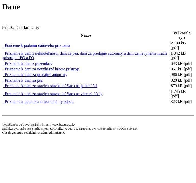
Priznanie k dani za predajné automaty (35, 74)
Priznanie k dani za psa (23, 80)
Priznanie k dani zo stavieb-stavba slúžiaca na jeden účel (50, 86)
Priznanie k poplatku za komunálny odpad (38, 101)
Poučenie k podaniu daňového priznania (36, 45)
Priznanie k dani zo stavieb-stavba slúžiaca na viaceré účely (52, 94)
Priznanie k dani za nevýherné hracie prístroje (41, 69)
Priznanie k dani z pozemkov (27, 63)
